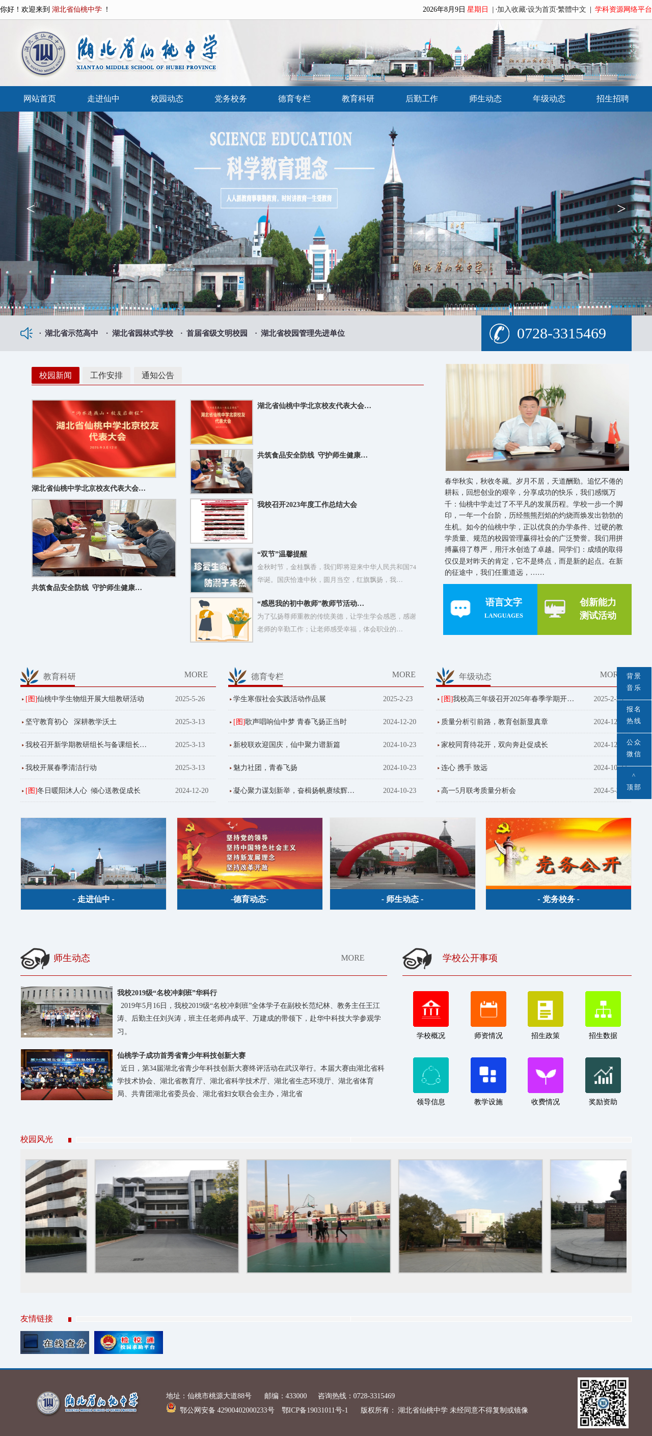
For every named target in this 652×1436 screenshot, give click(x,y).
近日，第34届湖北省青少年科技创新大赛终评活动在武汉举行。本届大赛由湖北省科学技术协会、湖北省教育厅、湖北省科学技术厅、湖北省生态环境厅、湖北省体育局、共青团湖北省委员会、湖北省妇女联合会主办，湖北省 (251, 1081)
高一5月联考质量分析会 (478, 790)
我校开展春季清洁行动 (61, 768)
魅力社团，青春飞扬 (265, 768)
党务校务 (230, 98)
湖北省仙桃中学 (422, 1410)
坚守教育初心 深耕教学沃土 (71, 722)
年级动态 (549, 98)
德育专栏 (294, 98)
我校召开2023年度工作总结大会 (307, 505)
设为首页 (542, 9)
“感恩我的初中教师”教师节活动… (310, 603)
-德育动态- (250, 899)
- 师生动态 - (403, 899)
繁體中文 (572, 9)
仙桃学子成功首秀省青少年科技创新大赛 (181, 1055)
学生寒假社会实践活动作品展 (279, 699)
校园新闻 (55, 375)
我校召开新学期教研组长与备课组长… (86, 745)
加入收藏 (511, 9)
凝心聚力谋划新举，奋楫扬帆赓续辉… (294, 790)
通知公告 (158, 375)
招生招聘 (612, 98)
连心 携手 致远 (464, 768)
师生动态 (485, 98)
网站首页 (39, 98)
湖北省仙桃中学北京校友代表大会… (89, 488)
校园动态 (167, 98)
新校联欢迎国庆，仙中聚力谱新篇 (286, 745)
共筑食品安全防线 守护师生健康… (87, 588)
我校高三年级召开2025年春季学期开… (513, 699)
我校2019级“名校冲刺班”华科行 (167, 993)
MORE (196, 674)
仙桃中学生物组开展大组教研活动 (90, 699)
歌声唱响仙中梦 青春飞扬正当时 (296, 722)
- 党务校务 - (558, 899)
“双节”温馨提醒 (282, 554)
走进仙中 (103, 98)
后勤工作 (421, 98)
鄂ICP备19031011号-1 (316, 1410)
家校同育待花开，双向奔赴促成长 (494, 745)
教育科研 (358, 98)
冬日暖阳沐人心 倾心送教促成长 (89, 790)
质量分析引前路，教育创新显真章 (494, 722)
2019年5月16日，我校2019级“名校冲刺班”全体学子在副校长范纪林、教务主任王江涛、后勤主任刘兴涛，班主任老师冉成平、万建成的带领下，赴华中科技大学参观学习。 (249, 1018)
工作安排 (106, 375)
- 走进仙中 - (93, 899)
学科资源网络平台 (623, 9)
